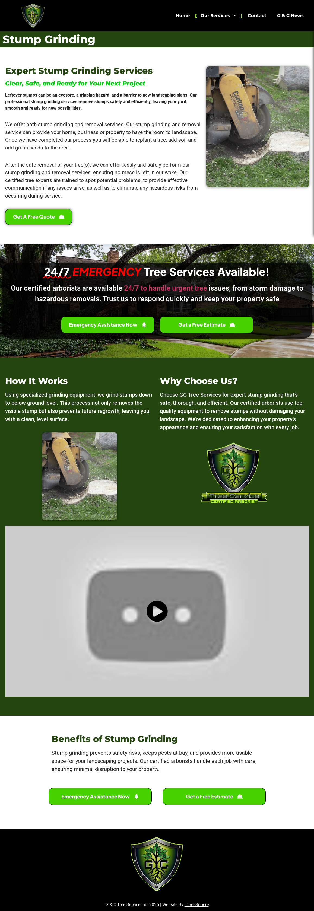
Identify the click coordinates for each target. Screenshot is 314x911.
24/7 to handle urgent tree (165, 288)
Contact (257, 15)
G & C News (290, 15)
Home (183, 15)
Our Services (219, 15)
